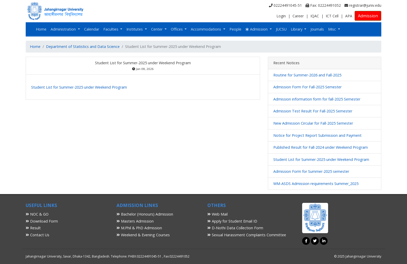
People (235, 29)
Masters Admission (135, 221)
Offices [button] (177, 29)
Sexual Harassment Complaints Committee (246, 234)
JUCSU (281, 29)
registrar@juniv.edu (362, 5)
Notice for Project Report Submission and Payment (317, 135)
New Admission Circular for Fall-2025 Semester (313, 123)
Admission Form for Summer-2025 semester (311, 171)
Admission (368, 16)
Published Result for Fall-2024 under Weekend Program (320, 147)
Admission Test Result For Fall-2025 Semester (312, 111)
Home (41, 29)
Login (281, 15)
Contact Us (37, 234)
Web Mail (217, 214)
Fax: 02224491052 (323, 5)
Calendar (91, 29)
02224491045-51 (285, 5)
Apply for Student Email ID (232, 221)
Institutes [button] (135, 29)
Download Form (42, 221)
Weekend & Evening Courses (143, 234)
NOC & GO (37, 214)
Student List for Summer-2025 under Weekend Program (79, 87)
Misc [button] (332, 29)
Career (298, 15)
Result (33, 227)
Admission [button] (257, 29)
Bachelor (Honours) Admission (145, 214)
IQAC (314, 15)
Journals (317, 29)
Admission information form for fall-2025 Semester (316, 99)
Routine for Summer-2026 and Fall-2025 (307, 75)
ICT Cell (332, 15)
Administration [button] (64, 29)
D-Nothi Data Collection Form (235, 227)
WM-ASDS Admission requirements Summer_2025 (315, 183)
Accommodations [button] (206, 29)
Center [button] (157, 29)
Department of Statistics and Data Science (83, 46)
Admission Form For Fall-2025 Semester (307, 86)
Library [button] (297, 29)
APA (348, 15)
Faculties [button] (111, 29)
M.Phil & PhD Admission (139, 227)
